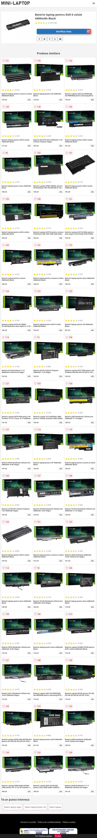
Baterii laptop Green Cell (35, 807)
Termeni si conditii (28, 822)
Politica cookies (69, 822)
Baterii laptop (55, 807)
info (29, 99)
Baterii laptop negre (12, 807)
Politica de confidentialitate (49, 822)
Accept (58, 836)
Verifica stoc (73, 31)
